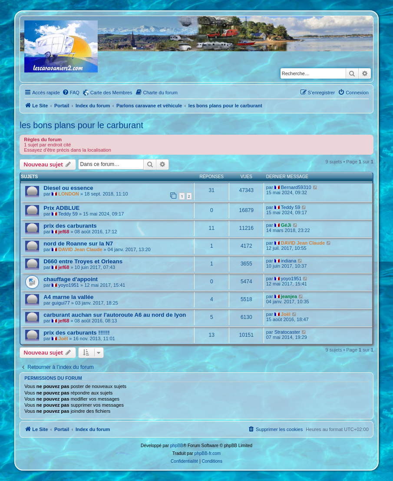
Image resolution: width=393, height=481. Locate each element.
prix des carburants (69, 225)
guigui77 (61, 302)
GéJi (286, 225)
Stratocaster (287, 332)
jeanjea (289, 296)
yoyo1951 (68, 285)
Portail (61, 105)
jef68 (63, 231)
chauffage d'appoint (70, 279)
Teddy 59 (68, 213)
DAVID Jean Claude (80, 249)
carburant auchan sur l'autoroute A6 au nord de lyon (114, 315)
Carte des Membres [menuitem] (111, 92)
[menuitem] (70, 92)
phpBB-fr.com (208, 453)
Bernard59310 (296, 187)
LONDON (68, 193)
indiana (288, 260)
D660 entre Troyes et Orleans (82, 261)
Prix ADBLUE (61, 208)
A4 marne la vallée (68, 297)
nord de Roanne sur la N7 (78, 243)
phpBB (176, 445)
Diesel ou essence (68, 188)
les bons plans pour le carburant (81, 125)
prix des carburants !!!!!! (76, 332)
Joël (286, 314)
